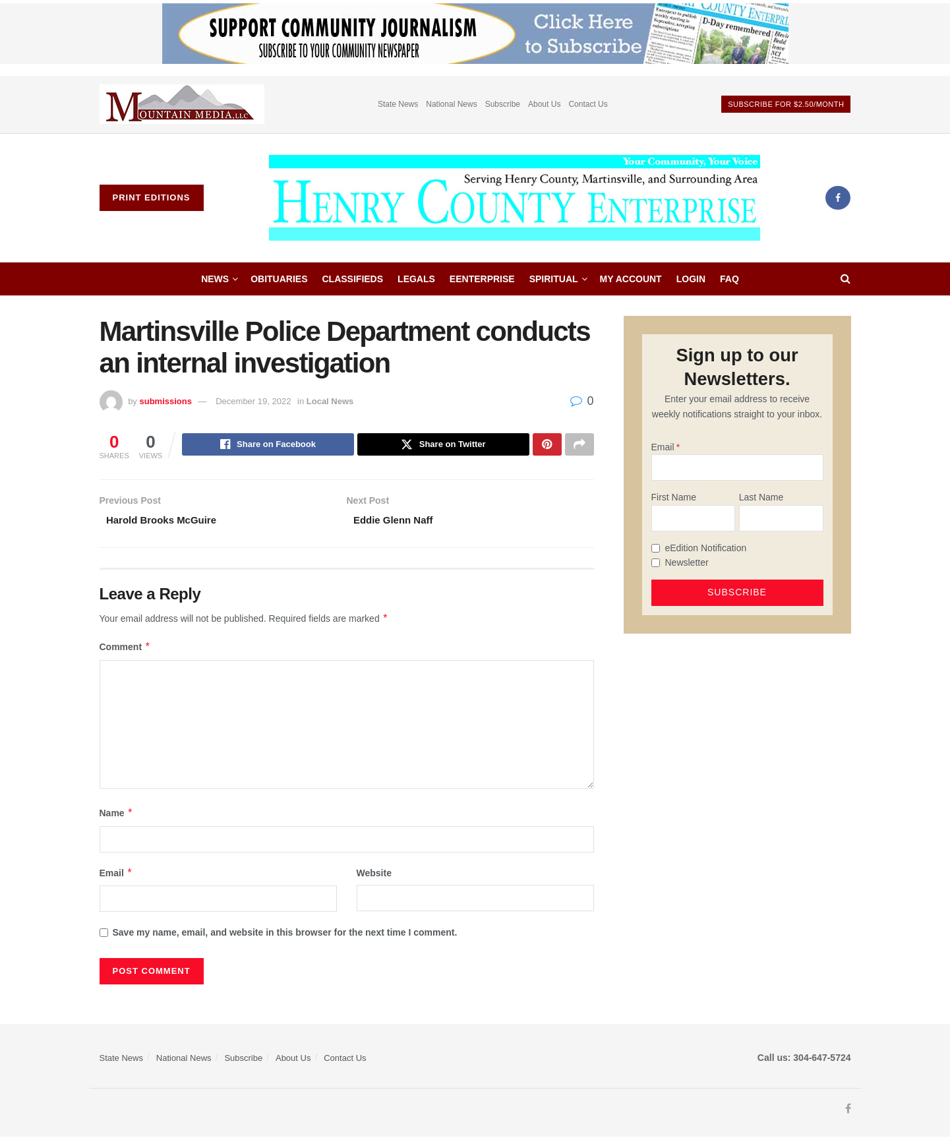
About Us (544, 104)
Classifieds (353, 279)
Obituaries (279, 279)
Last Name (761, 497)
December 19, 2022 (253, 401)
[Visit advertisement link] (182, 104)
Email (116, 877)
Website (374, 877)
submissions (165, 401)
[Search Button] (845, 278)
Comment (125, 651)
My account (631, 279)
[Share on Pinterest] (547, 445)
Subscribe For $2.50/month (786, 104)
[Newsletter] (655, 562)
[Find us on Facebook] (837, 198)
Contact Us (587, 104)
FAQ (729, 279)
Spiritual (553, 279)
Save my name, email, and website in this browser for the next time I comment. (285, 936)
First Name (673, 497)
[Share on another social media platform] (579, 445)
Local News (330, 401)
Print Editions (152, 197)
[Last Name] (781, 518)
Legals (416, 279)
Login (690, 279)
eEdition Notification (706, 548)
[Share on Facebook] (268, 445)
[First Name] (693, 518)
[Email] (737, 467)
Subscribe (502, 104)
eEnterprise (482, 279)
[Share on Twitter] (443, 445)
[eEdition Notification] (655, 548)
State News (398, 104)
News (215, 279)
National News (451, 104)
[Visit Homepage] (514, 198)
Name (117, 817)
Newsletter (687, 562)
